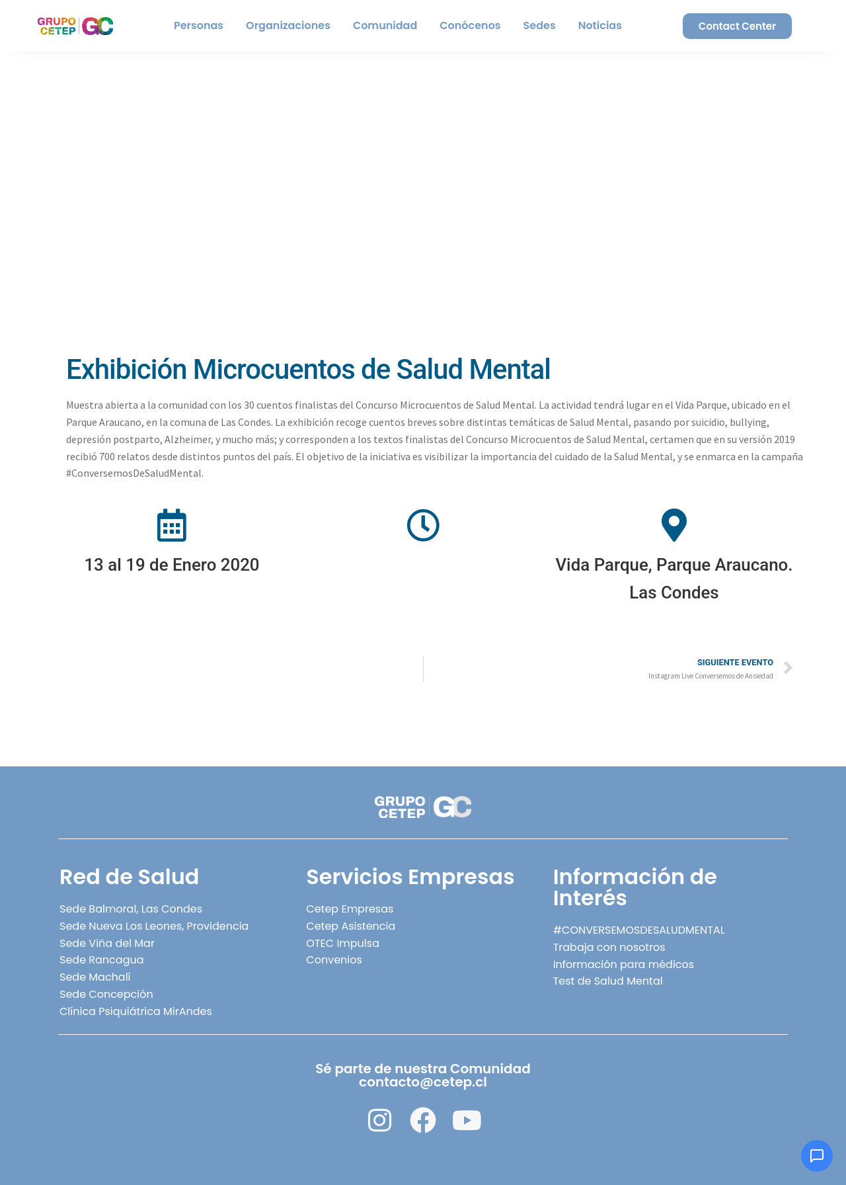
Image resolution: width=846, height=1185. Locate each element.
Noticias (600, 25)
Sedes (539, 25)
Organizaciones (288, 25)
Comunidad (385, 25)
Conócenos (470, 25)
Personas (198, 25)
